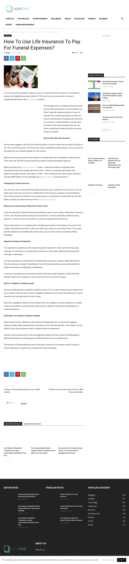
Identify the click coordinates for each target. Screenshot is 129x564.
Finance (92, 18)
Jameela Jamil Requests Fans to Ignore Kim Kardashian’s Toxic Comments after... (114, 162)
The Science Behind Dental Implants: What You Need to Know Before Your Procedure (43, 450)
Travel (67, 18)
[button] (122, 19)
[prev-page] (5, 460)
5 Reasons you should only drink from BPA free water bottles (65, 390)
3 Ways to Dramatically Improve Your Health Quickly (22, 390)
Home (6, 32)
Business (103, 18)
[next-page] (9, 460)
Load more (106, 130)
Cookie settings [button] (108, 560)
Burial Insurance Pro (29, 167)
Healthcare (14, 32)
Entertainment (40, 18)
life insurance (32, 99)
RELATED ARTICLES (13, 424)
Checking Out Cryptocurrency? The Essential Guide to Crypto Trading (112, 96)
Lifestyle (10, 18)
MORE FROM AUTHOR (32, 424)
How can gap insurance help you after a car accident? (96, 160)
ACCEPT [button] (122, 560)
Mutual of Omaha (47, 177)
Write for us (40, 550)
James (8, 53)
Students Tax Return (95, 185)
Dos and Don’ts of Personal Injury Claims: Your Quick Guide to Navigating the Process (70, 450)
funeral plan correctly (46, 199)
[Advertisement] (80, 9)
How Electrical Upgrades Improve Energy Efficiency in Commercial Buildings (29, 508)
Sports (9, 24)
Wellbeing (56, 18)
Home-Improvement (25, 24)
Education (79, 18)
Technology (23, 18)
